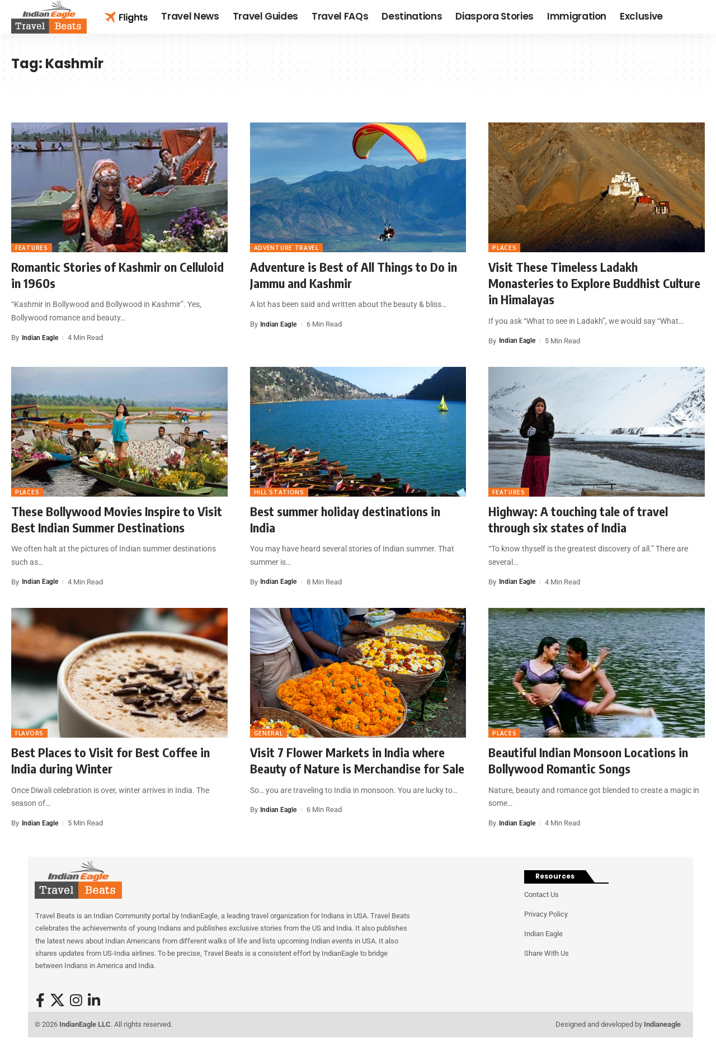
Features (31, 247)
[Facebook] (40, 1001)
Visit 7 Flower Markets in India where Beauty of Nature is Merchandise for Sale (357, 760)
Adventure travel (286, 247)
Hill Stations (279, 492)
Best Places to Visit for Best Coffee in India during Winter (110, 760)
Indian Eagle (41, 337)
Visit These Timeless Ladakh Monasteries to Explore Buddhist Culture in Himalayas (594, 283)
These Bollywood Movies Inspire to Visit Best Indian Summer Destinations (116, 519)
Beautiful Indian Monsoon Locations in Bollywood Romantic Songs (588, 760)
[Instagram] (76, 1001)
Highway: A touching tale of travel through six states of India (578, 519)
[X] (57, 1001)
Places (504, 247)
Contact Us (541, 894)
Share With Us (546, 953)
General (268, 733)
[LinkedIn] (94, 1001)
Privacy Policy (546, 914)
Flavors (29, 733)
